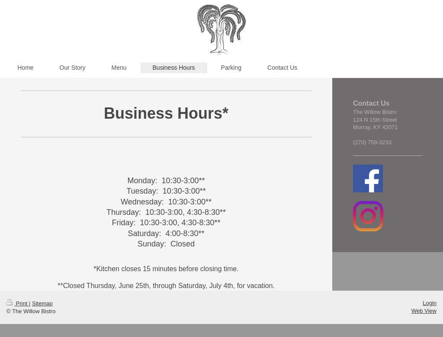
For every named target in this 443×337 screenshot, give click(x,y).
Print (17, 303)
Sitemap (42, 303)
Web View (424, 311)
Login (430, 303)
